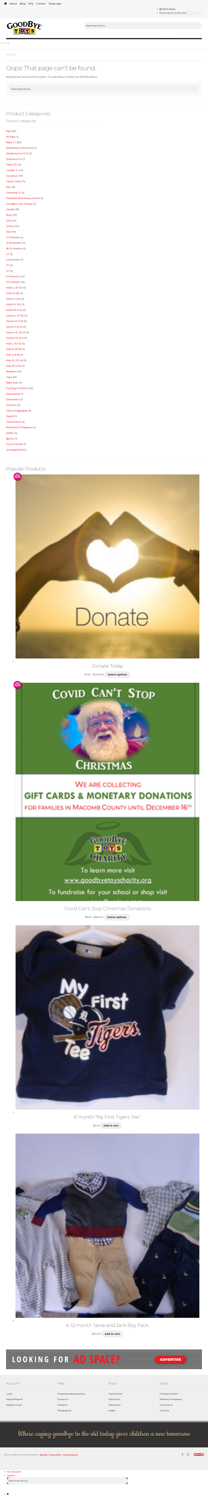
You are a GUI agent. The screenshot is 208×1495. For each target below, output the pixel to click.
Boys (9, 215)
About (13, 3)
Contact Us (63, 1399)
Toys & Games (14, 444)
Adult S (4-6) (13, 299)
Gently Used (13, 181)
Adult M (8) (12, 293)
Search (11, 1471)
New (8, 187)
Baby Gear (12, 382)
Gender (10, 209)
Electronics (12, 399)
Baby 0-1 (11, 142)
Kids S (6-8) (12, 354)
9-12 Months (13, 282)
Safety (9, 433)
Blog (22, 3)
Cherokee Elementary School (23, 198)
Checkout (62, 1405)
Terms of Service (80, 1454)
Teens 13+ (11, 164)
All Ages (11, 136)
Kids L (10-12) (13, 343)
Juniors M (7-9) (14, 321)
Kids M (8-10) (13, 349)
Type (9, 377)
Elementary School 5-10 (19, 148)
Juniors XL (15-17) (16, 332)
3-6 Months (12, 259)
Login (58, 3)
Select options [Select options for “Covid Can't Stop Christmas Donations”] (117, 917)
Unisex (10, 226)
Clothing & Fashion (17, 388)
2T (7, 254)
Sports (10, 438)
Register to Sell (14, 1405)
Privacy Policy (63, 1454)
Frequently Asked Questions (71, 1394)
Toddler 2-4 (13, 170)
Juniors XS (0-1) (15, 338)
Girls (8, 220)
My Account (14, 1467)
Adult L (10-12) (14, 287)
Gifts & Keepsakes (17, 410)
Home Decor (13, 422)
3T (7, 265)
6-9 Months (12, 276)
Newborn (11, 371)
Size (8, 231)
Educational (13, 394)
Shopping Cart (65, 1411)
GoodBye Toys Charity (19, 204)
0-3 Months (13, 237)
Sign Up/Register (15, 1399)
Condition (12, 176)
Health (10, 416)
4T (7, 271)
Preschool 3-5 (14, 159)
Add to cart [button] (110, 1125)
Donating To (13, 192)
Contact (41, 3)
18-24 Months (14, 248)
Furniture (11, 405)
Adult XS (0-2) (14, 310)
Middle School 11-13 (17, 153)
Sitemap (51, 1454)
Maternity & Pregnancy (19, 427)
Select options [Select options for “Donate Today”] (117, 674)
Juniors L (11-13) (15, 315)
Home (5, 3)
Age (8, 131)
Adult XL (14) (13, 304)
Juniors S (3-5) (14, 326)
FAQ (30, 3)
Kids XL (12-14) (14, 360)
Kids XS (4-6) (13, 366)
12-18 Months (13, 243)
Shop (52, 3)
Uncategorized (15, 449)
